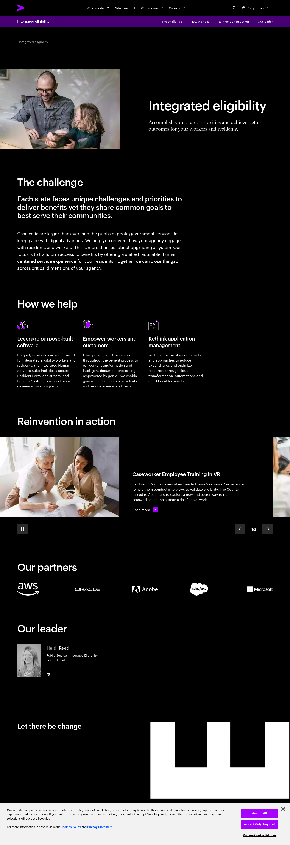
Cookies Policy (71, 827)
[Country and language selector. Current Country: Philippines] (255, 8)
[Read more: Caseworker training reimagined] (145, 509)
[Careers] (177, 8)
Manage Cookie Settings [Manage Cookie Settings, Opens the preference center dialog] (259, 835)
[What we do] (98, 8)
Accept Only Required (259, 824)
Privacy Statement (99, 827)
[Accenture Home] (30, 7)
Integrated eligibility (33, 21)
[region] (145, 824)
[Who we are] (152, 8)
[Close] (283, 809)
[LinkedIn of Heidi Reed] (48, 675)
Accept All (259, 813)
